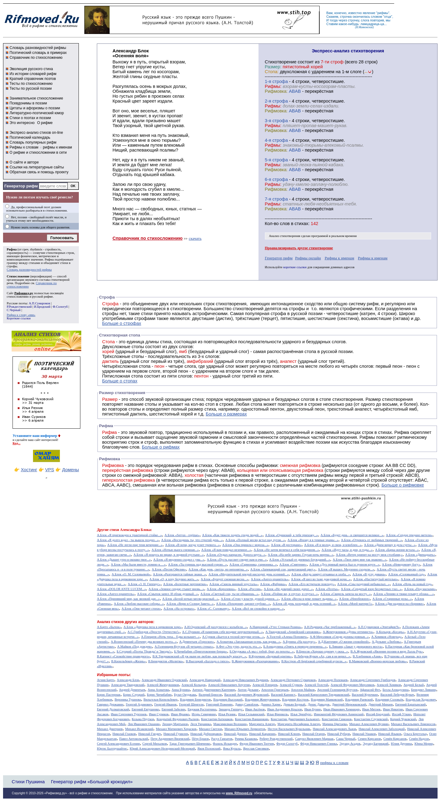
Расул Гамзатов (221, 738)
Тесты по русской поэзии (30, 88)
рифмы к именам (57, 147)
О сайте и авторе (24, 162)
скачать (195, 238)
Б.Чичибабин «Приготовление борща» (200, 651)
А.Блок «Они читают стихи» (141, 608)
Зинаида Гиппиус (231, 709)
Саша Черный (345, 738)
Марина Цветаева (334, 724)
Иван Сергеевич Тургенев (129, 714)
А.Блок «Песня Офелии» (169, 569)
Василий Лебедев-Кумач (397, 694)
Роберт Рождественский (275, 738)
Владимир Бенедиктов (195, 699)
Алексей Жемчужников (163, 684)
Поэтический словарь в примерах (38, 53)
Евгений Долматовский (113, 709)
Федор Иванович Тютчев (257, 743)
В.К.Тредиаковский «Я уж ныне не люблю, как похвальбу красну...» (199, 656)
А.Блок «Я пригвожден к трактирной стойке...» (129, 535)
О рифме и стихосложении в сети (38, 152)
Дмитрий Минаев (381, 704)
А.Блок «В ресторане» (286, 545)
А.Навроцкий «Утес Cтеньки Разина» (275, 627)
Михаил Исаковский (139, 729)
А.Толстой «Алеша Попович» (286, 636)
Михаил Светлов (210, 729)
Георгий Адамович (139, 704)
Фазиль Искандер (225, 743)
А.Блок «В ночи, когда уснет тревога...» (192, 545)
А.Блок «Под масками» (420, 589)
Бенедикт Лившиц (423, 689)
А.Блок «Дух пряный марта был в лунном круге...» (344, 564)
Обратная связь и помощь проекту (38, 172)
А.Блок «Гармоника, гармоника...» (253, 564)
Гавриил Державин (110, 704)
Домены (70, 469)
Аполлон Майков (303, 689)
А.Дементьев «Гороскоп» (196, 641)
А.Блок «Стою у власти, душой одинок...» (249, 598)
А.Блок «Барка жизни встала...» (397, 549)
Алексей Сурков (291, 684)
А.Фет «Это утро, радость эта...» (238, 646)
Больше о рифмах (161, 447)
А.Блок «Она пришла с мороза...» (245, 545)
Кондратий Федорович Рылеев (177, 719)
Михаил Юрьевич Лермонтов (245, 729)
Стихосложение (18, 276)
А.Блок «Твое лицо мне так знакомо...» (360, 559)
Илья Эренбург (301, 714)
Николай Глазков (124, 733)
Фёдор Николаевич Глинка (318, 743)
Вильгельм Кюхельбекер (161, 699)
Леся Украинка (200, 724)
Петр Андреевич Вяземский (170, 738)
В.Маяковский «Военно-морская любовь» (378, 661)
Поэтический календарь (29, 137)
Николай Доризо (235, 733)
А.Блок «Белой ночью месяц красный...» (190, 598)
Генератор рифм (21, 186)
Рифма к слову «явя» (21, 315)
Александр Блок (128, 680)
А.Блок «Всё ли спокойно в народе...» (258, 608)
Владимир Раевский (359, 699)
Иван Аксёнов (255, 709)
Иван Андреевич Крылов (284, 709)
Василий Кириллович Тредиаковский (323, 694)
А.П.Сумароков (39, 303)
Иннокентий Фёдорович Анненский (339, 714)
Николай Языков (389, 733)
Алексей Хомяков (389, 684)
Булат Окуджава (185, 694)
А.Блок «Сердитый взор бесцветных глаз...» (371, 589)
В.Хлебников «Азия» (367, 656)
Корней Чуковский (403, 719)
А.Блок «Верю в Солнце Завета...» (190, 603)
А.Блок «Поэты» (326, 589)
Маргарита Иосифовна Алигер (298, 724)
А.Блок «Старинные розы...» (392, 598)
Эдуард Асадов (349, 743)
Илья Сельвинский (251, 714)
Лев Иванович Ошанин (144, 724)
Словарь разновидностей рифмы (37, 48)
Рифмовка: (276, 91)
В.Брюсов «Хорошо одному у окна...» (322, 651)
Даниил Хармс (271, 704)
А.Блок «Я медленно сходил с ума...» (178, 559)
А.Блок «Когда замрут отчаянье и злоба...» (320, 574)
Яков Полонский (208, 748)
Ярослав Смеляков (256, 748)
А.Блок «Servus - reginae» (182, 535)
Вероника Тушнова (128, 699)
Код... (16, 443)
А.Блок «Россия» (249, 589)
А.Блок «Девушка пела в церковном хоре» (152, 627)
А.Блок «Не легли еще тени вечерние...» (135, 545)
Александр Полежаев (332, 680)
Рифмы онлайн (308, 258)
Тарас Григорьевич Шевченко (189, 743)
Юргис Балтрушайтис (112, 748)
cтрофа (280, 81)
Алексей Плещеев (264, 684)
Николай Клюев (289, 733)
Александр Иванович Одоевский (164, 680)
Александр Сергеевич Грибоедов (372, 680)
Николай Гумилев (175, 733)
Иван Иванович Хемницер (341, 709)
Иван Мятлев (371, 709)
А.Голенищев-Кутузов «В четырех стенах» (184, 646)
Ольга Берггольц (415, 733)
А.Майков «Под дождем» (134, 646)
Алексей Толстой (316, 684)
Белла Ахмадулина (396, 689)
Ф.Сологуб (60, 306)
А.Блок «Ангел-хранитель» (269, 579)
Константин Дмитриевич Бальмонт (295, 719)
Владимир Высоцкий (227, 699)
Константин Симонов (336, 719)
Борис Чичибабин (159, 694)
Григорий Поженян (219, 704)
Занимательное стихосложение (36, 98)
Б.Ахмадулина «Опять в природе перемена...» (295, 646)
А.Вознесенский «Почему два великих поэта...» (144, 641)
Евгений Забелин (173, 709)
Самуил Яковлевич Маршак (314, 738)
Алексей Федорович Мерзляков (352, 684)
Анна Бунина (181, 689)
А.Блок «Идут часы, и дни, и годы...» (346, 549)
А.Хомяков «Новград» (386, 636)
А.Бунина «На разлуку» (299, 641)
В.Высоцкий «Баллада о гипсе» (207, 661)
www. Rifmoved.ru (239, 793)
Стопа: (271, 71)
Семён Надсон (419, 738)
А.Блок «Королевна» (221, 589)
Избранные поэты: (114, 675)
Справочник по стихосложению (35, 57)
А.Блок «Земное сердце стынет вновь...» (176, 589)
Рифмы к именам (339, 258)
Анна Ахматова (158, 689)
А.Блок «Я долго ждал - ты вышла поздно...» (128, 540)
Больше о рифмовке (402, 485)
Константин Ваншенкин (251, 719)
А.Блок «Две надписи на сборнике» (399, 603)
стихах (301, 223)
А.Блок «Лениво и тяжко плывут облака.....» (403, 594)
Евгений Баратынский (410, 704)
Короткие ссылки (19, 318)
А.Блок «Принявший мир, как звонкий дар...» (128, 598)
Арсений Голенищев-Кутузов (337, 689)
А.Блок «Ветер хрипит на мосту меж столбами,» (369, 554)
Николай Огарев (313, 733)
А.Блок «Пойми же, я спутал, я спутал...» (289, 594)
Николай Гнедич (149, 733)
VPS (49, 469)
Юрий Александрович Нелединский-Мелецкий (162, 748)
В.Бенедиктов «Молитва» (165, 661)
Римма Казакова (246, 738)
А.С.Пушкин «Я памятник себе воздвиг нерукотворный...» (222, 632)
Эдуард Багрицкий (375, 743)
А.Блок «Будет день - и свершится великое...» (352, 535)
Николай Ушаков (364, 733)
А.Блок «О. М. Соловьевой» (131, 574)
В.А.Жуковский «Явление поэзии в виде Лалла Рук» (386, 651)
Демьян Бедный (294, 704)
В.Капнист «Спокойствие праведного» (123, 656)
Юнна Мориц (423, 743)
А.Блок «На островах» (178, 608)
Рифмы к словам (23, 147)
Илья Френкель (277, 714)
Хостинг (29, 469)
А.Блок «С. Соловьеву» (213, 608)
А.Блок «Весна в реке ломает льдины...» (309, 598)
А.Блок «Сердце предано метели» (409, 535)
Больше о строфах (121, 323)
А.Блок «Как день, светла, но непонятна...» (218, 569)
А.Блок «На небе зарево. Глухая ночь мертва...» (300, 554)
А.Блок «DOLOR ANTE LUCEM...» (121, 589)
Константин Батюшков (217, 719)
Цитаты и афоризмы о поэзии (34, 108)
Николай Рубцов (338, 733)
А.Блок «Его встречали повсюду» (311, 584)
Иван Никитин (393, 709)
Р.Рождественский (19, 306)
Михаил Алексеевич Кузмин (368, 724)
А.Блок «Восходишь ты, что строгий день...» (192, 540)
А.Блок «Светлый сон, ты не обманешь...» (229, 594)
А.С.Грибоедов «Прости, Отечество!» (153, 632)
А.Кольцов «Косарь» (390, 632)
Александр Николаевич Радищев (245, 680)
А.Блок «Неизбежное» (354, 598)
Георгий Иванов (165, 704)
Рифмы (367, 437)
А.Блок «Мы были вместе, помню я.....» (138, 564)
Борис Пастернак (108, 694)
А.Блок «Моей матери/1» (355, 603)
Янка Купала (231, 748)
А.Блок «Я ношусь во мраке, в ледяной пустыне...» (169, 554)
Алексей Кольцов (194, 684)
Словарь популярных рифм (32, 142)
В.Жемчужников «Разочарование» (255, 661)
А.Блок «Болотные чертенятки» (185, 584)
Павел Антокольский (133, 738)
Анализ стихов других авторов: (125, 622)
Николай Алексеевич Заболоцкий (381, 729)
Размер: (273, 66)
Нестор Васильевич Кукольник (289, 729)
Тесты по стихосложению (31, 83)
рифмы (382, 13)
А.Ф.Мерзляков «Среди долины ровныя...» (339, 636)
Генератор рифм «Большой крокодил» (92, 781)
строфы (12, 266)
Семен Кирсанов (369, 738)
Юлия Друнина (401, 743)
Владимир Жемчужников (262, 699)
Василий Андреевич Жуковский (246, 694)
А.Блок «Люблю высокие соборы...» (139, 603)
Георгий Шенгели (191, 704)
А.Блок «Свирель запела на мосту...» (345, 594)
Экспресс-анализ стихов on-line (36, 132)
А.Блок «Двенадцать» (420, 554)
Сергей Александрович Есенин (118, 743)
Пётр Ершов (200, 738)
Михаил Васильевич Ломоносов (413, 724)
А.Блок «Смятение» (293, 564)
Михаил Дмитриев (110, 729)
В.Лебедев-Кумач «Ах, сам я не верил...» (322, 656)
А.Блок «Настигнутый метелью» (375, 579)
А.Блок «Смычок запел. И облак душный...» (167, 594)
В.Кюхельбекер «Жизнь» (128, 661)
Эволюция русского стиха (31, 69)
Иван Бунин (312, 709)
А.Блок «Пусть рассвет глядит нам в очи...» (237, 559)
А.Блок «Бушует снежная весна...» (224, 579)
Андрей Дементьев (132, 689)
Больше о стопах (119, 380)
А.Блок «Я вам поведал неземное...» (226, 549)
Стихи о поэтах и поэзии (30, 118)
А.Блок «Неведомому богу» (401, 564)
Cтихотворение (280, 61)
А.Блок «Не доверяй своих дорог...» (288, 589)
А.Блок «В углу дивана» (369, 574)
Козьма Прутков (143, 719)
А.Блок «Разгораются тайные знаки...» (179, 574)
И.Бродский (42, 306)
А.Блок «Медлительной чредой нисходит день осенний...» (248, 574)
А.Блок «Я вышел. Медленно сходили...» (346, 569)
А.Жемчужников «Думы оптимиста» (348, 632)
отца (387, 16)
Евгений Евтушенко (145, 709)
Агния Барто (105, 680)
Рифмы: (273, 86)
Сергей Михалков (154, 743)
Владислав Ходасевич (421, 699)
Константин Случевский (370, 719)
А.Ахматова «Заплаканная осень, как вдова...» (248, 641)
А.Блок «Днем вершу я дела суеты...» (390, 545)
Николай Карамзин (262, 733)
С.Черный (13, 310)
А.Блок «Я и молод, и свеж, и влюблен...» (332, 545)
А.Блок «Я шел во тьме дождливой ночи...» (321, 579)
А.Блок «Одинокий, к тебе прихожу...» (291, 535)
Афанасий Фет (370, 689)
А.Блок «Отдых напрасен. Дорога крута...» (235, 554)
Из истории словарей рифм (32, 74)
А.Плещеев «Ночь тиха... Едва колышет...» (170, 636)
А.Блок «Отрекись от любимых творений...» (371, 540)
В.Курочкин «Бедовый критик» (270, 656)
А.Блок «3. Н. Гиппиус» (144, 584)
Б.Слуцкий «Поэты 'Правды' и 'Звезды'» (144, 651)
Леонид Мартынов (175, 724)
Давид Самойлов (246, 704)
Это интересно (22, 123)
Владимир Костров (295, 699)
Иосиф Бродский (378, 714)
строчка (346, 16)
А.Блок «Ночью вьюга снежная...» (175, 549)
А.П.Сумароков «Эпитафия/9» (379, 627)
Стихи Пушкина (28, 781)
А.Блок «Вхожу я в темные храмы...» (313, 540)
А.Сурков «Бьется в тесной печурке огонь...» (233, 636)
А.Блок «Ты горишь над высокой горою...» (197, 564)
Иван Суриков (158, 714)
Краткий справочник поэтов (32, 79)
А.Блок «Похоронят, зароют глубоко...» (243, 603)
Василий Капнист (283, 694)
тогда (334, 20)
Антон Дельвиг (248, 689)
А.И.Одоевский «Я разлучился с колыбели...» (215, 627)
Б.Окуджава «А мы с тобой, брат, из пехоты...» (261, 651)
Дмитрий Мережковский (349, 704)
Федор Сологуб (287, 743)
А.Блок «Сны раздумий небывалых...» (363, 584)
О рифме (45, 123)
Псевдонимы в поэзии (28, 103)
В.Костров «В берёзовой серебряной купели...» (313, 661)
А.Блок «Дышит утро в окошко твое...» (124, 559)
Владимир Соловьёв (389, 699)
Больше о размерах (226, 414)
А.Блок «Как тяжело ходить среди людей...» (232, 535)
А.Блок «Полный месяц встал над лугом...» (255, 540)
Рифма (12, 249)
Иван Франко (180, 714)
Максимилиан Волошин (230, 724)
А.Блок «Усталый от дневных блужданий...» (299, 559)
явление (369, 13)
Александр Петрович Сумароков (293, 680)
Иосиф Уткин (401, 714)
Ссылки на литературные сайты (36, 167)
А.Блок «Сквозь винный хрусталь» (233, 584)
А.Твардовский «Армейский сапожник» (292, 632)
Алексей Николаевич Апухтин (229, 684)
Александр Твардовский (127, 684)
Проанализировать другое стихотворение (299, 248)
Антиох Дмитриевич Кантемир (213, 689)
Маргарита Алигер (262, 724)
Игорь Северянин (204, 714)
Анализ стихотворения (284, 236)
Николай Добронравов (205, 733)
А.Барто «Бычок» (109, 627)
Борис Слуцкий (134, 694)
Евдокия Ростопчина (202, 709)
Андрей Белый (413, 684)
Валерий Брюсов (210, 694)
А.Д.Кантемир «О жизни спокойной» (343, 641)
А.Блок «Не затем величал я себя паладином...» (286, 549)
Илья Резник (227, 714)
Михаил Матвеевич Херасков (176, 729)
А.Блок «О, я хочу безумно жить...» (173, 579)
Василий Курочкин (365, 694)
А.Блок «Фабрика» (273, 584)
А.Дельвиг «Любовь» (387, 641)
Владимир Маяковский (327, 699)
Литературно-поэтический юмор (36, 113)
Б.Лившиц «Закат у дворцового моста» (356, 646)
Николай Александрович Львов (334, 729)
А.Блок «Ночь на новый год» (412, 584)
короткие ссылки (294, 267)
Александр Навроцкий (205, 680)
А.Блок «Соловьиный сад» (406, 574)
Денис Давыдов (318, 704)
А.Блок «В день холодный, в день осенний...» (304, 603)
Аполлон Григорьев (274, 689)
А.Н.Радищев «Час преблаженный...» (329, 627)
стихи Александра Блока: (131, 530)
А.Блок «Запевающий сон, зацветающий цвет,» (282, 569)
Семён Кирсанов (395, 738)
